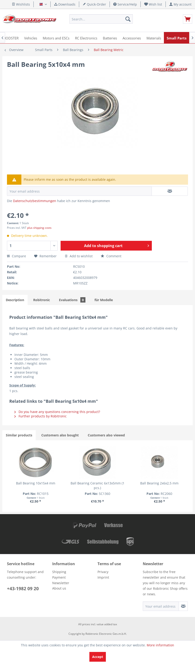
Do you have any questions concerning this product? (57, 411)
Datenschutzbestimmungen (34, 201)
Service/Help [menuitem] (125, 4)
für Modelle (103, 300)
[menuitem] (153, 4)
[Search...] (101, 19)
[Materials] (154, 37)
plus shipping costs (39, 228)
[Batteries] (110, 37)
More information (160, 645)
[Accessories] (132, 37)
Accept (97, 656)
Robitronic (41, 300)
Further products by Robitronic (40, 416)
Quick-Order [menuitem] (94, 4)
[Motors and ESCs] (56, 37)
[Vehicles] (30, 37)
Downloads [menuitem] (64, 4)
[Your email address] (161, 606)
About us (59, 588)
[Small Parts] (176, 37)
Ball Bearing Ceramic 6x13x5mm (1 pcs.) (97, 485)
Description (15, 300)
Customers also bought (60, 435)
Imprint (103, 577)
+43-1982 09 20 (23, 589)
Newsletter (60, 583)
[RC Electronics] (86, 37)
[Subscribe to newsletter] (183, 606)
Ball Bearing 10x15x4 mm (35, 483)
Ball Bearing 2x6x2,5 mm (159, 483)
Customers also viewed (106, 435)
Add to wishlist (79, 256)
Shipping (59, 572)
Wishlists (21, 4)
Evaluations (72, 300)
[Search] (128, 19)
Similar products (19, 435)
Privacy (103, 572)
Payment (59, 577)
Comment (111, 256)
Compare (16, 256)
